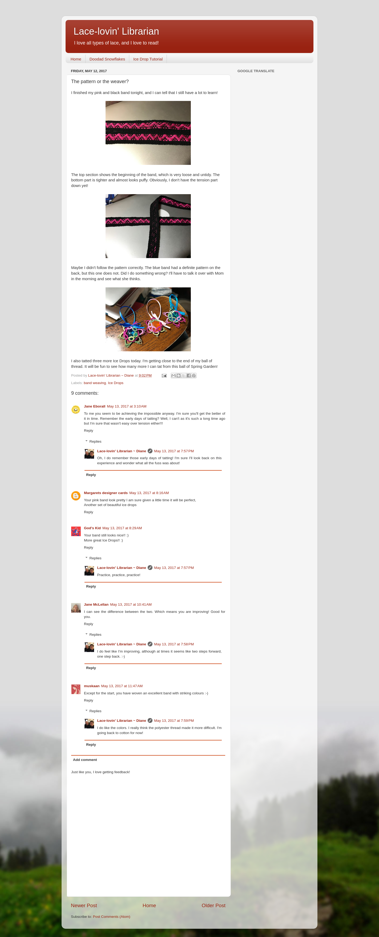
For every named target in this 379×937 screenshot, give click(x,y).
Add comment (85, 760)
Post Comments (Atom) (111, 917)
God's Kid (92, 528)
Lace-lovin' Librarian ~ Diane (121, 451)
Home (76, 59)
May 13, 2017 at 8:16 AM (149, 493)
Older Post (213, 905)
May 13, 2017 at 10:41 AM (131, 604)
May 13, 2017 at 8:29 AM (122, 528)
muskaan (92, 686)
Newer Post (84, 905)
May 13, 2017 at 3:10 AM (126, 406)
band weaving (95, 383)
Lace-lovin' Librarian (116, 31)
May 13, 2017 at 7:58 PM (174, 644)
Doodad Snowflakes (107, 59)
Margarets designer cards (106, 493)
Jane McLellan (96, 604)
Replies (96, 441)
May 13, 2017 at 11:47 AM (122, 686)
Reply (88, 431)
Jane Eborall (94, 406)
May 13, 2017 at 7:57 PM (174, 451)
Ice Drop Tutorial (148, 59)
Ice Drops (115, 383)
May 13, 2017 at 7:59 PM (174, 721)
